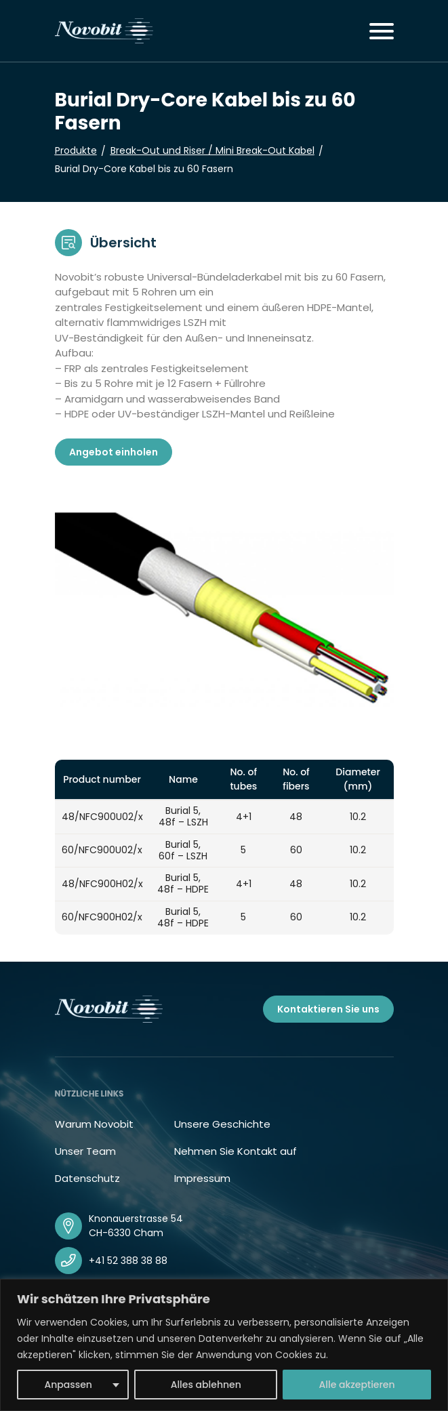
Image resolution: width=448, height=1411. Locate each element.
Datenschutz (87, 1178)
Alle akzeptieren (357, 1384)
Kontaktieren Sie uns (328, 1009)
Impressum (202, 1178)
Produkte (76, 150)
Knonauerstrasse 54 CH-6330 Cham (136, 1226)
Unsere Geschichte (222, 1124)
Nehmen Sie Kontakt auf (235, 1151)
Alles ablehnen (206, 1384)
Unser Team (85, 1151)
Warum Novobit (94, 1124)
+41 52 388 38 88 (128, 1260)
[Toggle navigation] (381, 31)
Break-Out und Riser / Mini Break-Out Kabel (212, 150)
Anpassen (68, 1384)
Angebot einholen (113, 452)
